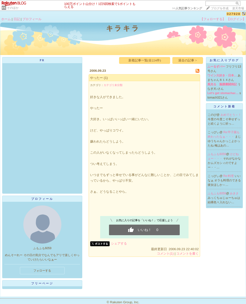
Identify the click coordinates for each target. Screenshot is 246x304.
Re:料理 (229, 176)
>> (187, 8)
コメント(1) (165, 253)
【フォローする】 (213, 19)
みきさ (234, 193)
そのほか (13, 8)
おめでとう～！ (230, 114)
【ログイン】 (236, 19)
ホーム (6, 19)
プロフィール (31, 19)
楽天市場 (238, 8)
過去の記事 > (187, 60)
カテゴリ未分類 (113, 85)
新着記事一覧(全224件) (144, 60)
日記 (17, 19)
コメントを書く (187, 253)
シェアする (119, 243)
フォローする (42, 270)
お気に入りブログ (224, 60)
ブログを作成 (220, 8)
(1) (106, 78)
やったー (96, 78)
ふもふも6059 (217, 154)
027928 (233, 14)
